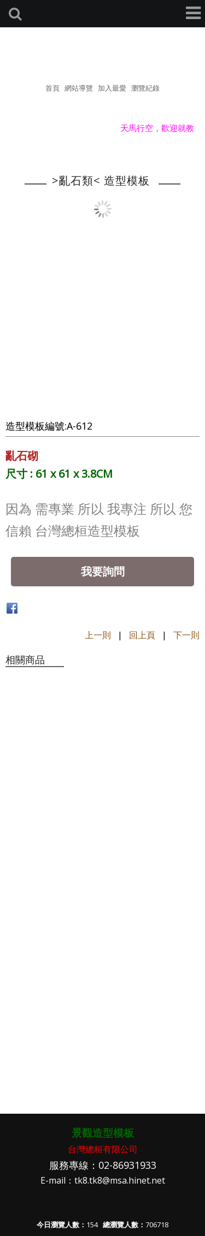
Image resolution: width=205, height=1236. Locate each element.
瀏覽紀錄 (145, 88)
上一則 (98, 635)
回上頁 (142, 635)
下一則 (186, 635)
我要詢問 (103, 571)
